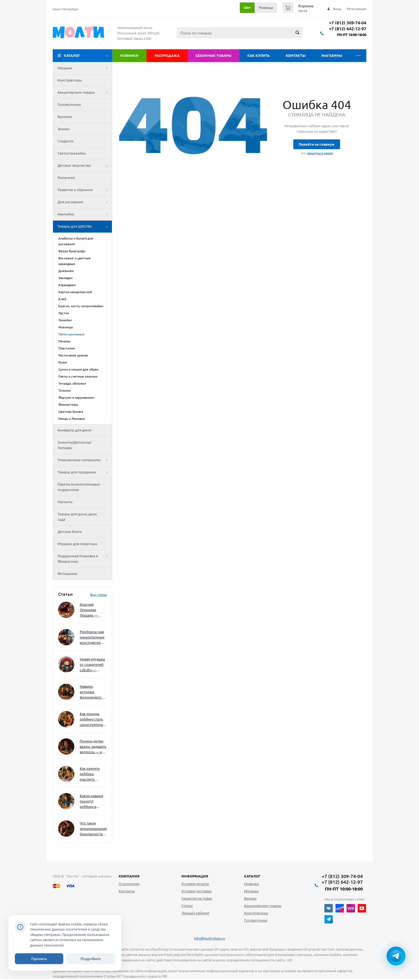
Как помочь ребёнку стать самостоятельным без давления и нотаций (93, 719)
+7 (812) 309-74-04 (347, 22)
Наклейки (85, 214)
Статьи (187, 906)
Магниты (65, 502)
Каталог (72, 55)
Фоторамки (67, 573)
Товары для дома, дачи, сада (77, 516)
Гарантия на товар (196, 898)
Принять (39, 959)
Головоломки (69, 104)
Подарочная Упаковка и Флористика (85, 559)
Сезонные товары (213, 55)
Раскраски (66, 177)
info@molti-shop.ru (209, 938)
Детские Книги (70, 531)
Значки (63, 129)
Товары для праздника (85, 472)
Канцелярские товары (85, 93)
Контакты (295, 55)
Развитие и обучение (85, 190)
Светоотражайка (72, 153)
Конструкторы (70, 80)
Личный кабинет (195, 913)
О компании (129, 884)
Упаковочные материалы (85, 460)
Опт (247, 7)
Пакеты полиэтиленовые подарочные (79, 487)
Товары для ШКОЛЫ (85, 227)
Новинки (129, 55)
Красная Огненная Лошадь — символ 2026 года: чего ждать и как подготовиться (92, 610)
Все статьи (98, 594)
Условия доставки (196, 891)
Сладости (66, 141)
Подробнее (91, 959)
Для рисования (85, 202)
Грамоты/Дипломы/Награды (74, 445)
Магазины (331, 55)
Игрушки (85, 68)
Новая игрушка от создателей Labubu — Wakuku (92, 665)
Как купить (258, 55)
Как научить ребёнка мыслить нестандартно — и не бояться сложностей (92, 774)
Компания (129, 876)
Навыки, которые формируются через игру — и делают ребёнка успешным (92, 692)
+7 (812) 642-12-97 (347, 28)
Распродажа (166, 55)
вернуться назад (320, 153)
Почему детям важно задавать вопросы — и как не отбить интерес (93, 747)
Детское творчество (85, 166)
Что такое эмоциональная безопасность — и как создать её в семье (93, 829)
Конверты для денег (75, 430)
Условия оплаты (195, 884)
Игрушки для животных (77, 544)
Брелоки (65, 117)
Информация (194, 876)
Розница (266, 7)
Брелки (250, 898)
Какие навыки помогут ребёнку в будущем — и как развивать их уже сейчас (91, 801)
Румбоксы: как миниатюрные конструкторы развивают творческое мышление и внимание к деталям (92, 637)
